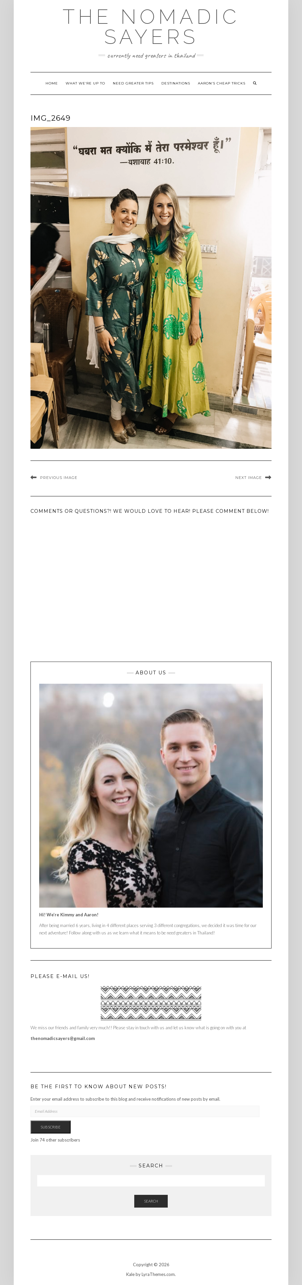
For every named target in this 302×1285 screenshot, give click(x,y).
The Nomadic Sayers (151, 27)
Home (52, 83)
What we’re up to (85, 83)
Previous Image (58, 477)
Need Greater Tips (133, 83)
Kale (130, 1274)
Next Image (248, 477)
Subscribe (51, 1127)
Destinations (175, 83)
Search (151, 1201)
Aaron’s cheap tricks (221, 83)
